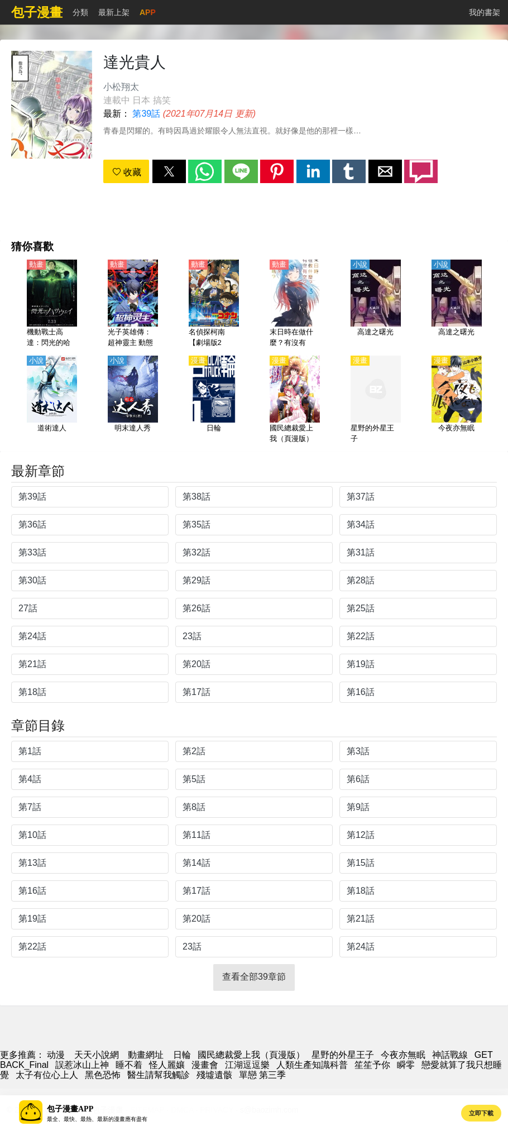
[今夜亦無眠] (457, 400)
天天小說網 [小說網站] (96, 1055)
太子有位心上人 (47, 1075)
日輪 (182, 1055)
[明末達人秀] (133, 400)
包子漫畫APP (70, 1109)
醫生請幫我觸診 (158, 1075)
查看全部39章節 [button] (254, 976)
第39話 (146, 113)
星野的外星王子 (342, 1055)
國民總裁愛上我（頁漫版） (251, 1055)
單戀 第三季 (262, 1075)
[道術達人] (52, 400)
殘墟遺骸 (214, 1075)
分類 (80, 12)
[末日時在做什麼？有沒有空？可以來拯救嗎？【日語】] (295, 304)
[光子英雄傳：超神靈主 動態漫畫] (133, 304)
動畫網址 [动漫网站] (146, 1055)
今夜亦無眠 (403, 1055)
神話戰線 (450, 1055)
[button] (169, 171)
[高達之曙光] (376, 304)
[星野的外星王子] (376, 400)
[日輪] (214, 400)
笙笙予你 (372, 1065)
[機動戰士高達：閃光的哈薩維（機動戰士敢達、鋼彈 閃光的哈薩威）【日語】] (52, 304)
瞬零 (406, 1065)
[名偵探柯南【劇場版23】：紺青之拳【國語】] (214, 304)
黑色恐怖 (103, 1075)
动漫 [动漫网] (56, 1055)
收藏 (126, 172)
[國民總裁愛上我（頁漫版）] (295, 400)
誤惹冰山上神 (82, 1065)
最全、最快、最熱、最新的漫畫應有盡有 (97, 1119)
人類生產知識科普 (312, 1065)
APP (148, 12)
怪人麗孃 (167, 1065)
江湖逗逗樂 (247, 1065)
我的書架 (484, 12)
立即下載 (481, 1113)
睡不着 (129, 1065)
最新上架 (114, 12)
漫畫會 (204, 1065)
